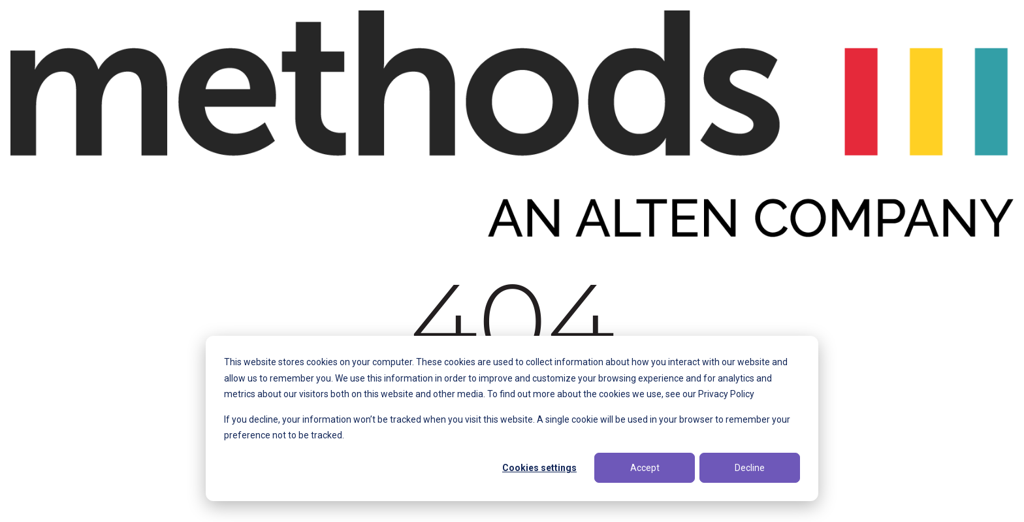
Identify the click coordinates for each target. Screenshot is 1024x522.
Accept (645, 468)
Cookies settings (539, 468)
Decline (750, 468)
